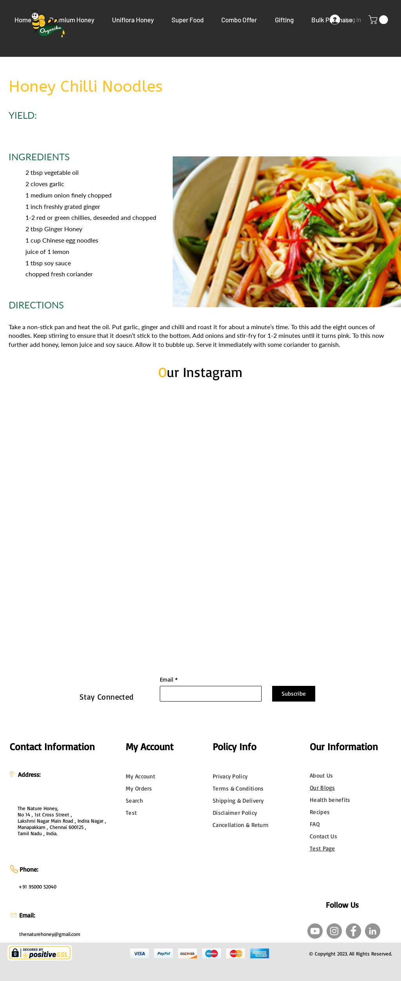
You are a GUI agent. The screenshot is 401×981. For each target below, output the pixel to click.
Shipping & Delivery (238, 800)
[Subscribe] (293, 694)
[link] (379, 19)
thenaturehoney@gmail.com (49, 934)
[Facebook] (353, 931)
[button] (71, 19)
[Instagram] (334, 931)
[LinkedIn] (372, 931)
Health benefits (330, 799)
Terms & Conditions (238, 788)
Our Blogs (322, 787)
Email (166, 679)
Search (134, 800)
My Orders (139, 788)
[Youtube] (315, 931)
